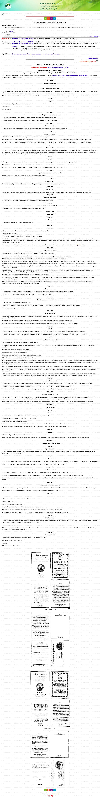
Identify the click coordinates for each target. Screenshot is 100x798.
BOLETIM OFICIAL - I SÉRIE (9, 26)
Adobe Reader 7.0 (56, 794)
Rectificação (15, 46)
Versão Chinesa (94, 36)
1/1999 (11, 31)
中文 (90, 1)
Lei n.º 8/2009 (15, 50)
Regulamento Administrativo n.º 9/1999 (22, 42)
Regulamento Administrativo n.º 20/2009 (22, 38)
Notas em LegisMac (93, 58)
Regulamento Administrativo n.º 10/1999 (22, 43)
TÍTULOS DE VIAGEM (17, 54)
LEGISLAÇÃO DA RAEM (54, 54)
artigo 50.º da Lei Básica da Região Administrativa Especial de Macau (70, 75)
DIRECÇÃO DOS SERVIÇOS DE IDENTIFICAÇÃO (35, 54)
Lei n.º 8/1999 (76, 245)
